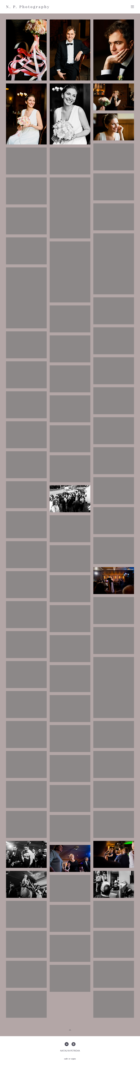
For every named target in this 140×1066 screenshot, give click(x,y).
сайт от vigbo (70, 1059)
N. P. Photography (28, 7)
